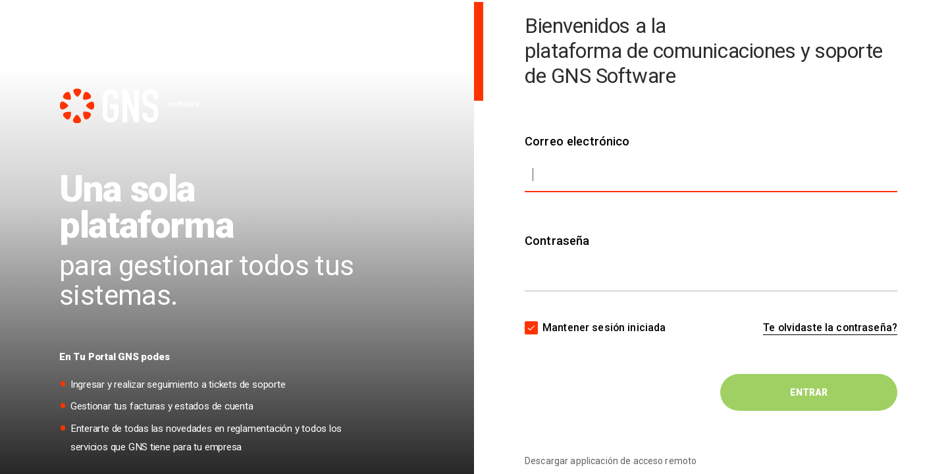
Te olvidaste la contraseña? (830, 327)
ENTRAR (809, 392)
